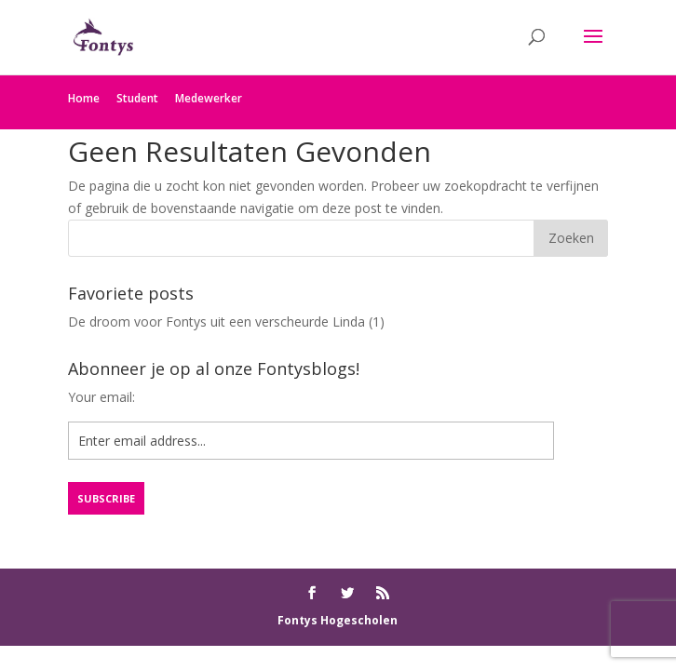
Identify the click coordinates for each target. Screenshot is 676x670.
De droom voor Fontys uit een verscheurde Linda (216, 321)
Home (84, 98)
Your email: (101, 397)
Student (137, 98)
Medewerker (208, 98)
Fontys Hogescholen (337, 620)
